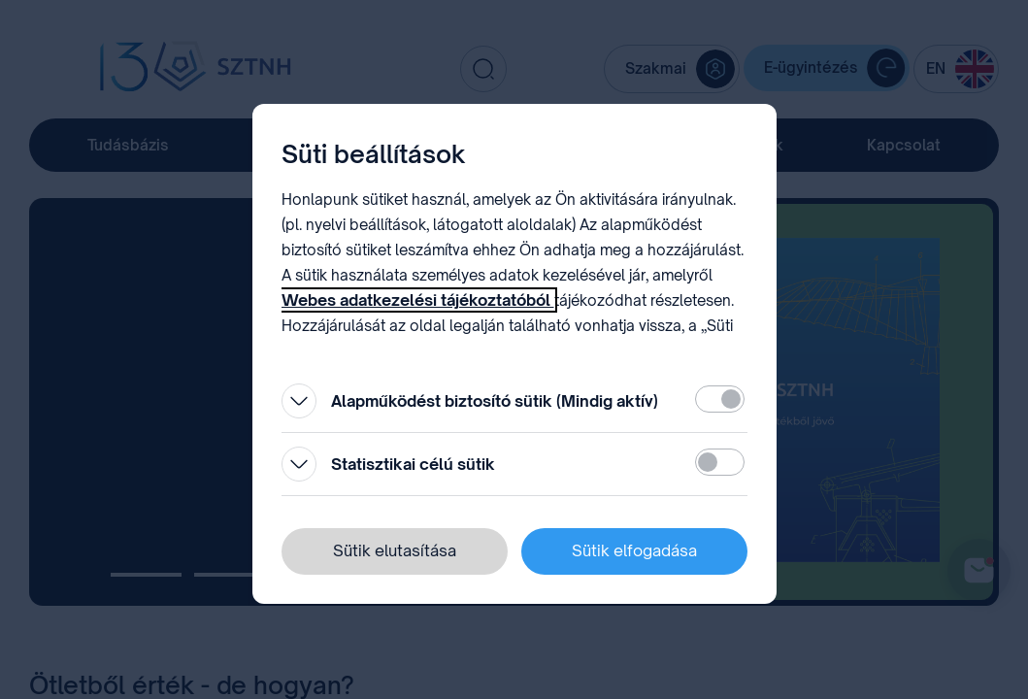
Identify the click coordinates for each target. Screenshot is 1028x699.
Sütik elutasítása (394, 550)
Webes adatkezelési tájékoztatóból (418, 300)
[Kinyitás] (299, 400)
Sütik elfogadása (634, 550)
